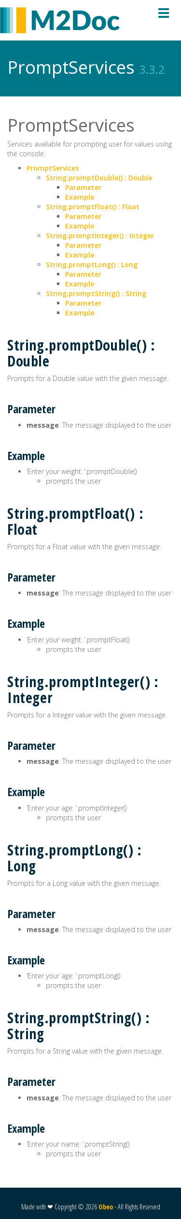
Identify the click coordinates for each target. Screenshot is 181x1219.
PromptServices (53, 168)
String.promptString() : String (96, 293)
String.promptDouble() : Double (99, 177)
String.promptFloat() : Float (92, 206)
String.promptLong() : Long (92, 264)
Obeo (105, 1206)
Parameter (83, 187)
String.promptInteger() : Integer (100, 235)
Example (79, 197)
